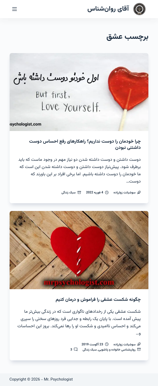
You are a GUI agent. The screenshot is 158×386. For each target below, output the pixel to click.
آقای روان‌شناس (108, 9)
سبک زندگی (68, 192)
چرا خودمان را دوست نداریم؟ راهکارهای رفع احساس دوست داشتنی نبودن (85, 144)
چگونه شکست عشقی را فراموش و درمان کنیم (98, 299)
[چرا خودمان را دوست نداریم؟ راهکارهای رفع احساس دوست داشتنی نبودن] (79, 92)
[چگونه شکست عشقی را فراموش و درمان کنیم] (79, 250)
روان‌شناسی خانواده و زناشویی (117, 349)
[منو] (14, 9)
